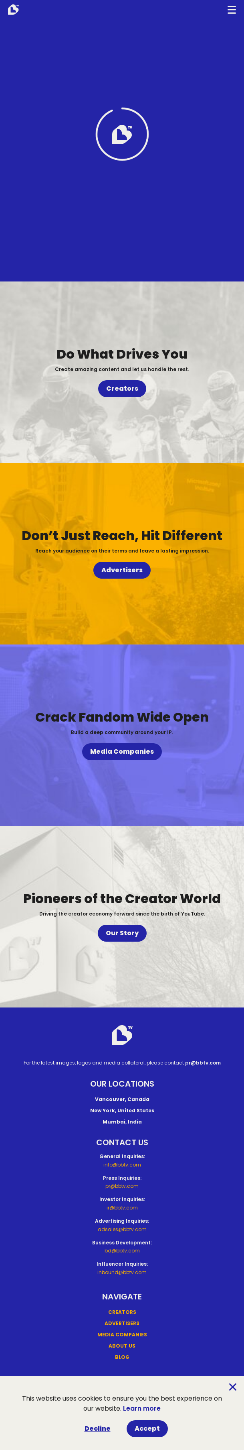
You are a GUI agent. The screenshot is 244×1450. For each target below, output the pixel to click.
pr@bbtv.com (203, 1062)
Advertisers (122, 570)
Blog (122, 1357)
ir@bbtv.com (122, 1207)
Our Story (122, 933)
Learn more (142, 1408)
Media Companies (122, 751)
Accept (147, 1428)
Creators (122, 388)
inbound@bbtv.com (122, 1272)
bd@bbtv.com (122, 1250)
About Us (122, 1345)
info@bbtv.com (122, 1164)
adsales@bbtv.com (122, 1229)
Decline (98, 1428)
